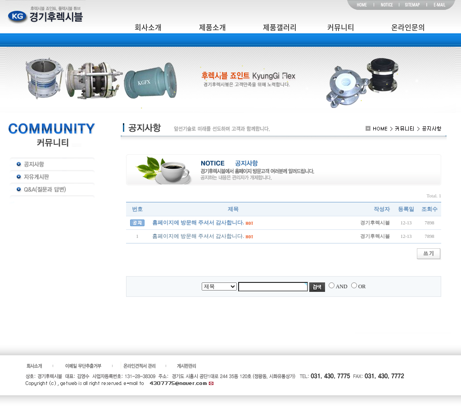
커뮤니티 (340, 27)
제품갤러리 (280, 27)
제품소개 (212, 27)
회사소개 (148, 27)
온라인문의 (408, 27)
